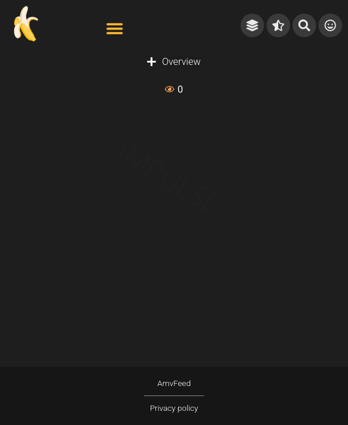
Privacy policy (174, 408)
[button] (114, 28)
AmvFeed (174, 383)
